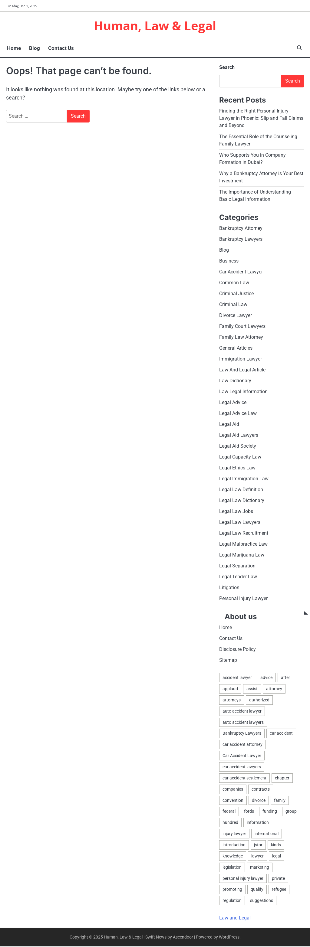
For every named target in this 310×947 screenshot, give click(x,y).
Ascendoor (183, 937)
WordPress (229, 937)
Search (227, 68)
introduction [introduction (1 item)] (234, 845)
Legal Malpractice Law (243, 544)
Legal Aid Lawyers (238, 436)
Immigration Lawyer (240, 359)
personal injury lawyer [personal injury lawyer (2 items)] (243, 879)
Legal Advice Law (238, 414)
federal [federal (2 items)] (229, 811)
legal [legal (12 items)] (276, 856)
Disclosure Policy (237, 650)
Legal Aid (229, 425)
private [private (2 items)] (278, 879)
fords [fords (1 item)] (249, 811)
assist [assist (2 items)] (252, 689)
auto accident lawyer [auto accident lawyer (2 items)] (242, 711)
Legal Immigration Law (244, 479)
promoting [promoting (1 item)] (232, 889)
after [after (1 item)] (285, 678)
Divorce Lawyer (235, 316)
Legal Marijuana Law (241, 555)
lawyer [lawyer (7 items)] (257, 856)
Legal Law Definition (241, 490)
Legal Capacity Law (240, 457)
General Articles (235, 348)
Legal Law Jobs (236, 512)
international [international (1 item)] (267, 834)
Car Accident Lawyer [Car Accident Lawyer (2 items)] (242, 756)
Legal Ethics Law (237, 468)
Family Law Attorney (241, 338)
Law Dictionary (235, 381)
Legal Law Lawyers (239, 523)
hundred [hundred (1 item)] (230, 823)
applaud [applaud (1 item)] (230, 689)
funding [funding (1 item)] (269, 811)
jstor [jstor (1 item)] (258, 845)
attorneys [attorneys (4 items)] (232, 700)
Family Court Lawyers (242, 327)
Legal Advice (232, 403)
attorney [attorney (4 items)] (274, 689)
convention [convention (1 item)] (233, 800)
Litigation (229, 588)
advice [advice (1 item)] (266, 678)
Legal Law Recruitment (243, 534)
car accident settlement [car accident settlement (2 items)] (244, 778)
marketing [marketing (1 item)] (259, 867)
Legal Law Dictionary (241, 501)
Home (13, 48)
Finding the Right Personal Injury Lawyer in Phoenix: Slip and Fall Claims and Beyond (261, 119)
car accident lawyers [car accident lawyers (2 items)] (242, 767)
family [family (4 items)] (279, 800)
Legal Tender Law (238, 577)
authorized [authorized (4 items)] (259, 700)
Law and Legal (235, 918)
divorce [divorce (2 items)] (258, 800)
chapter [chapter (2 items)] (282, 778)
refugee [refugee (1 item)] (279, 889)
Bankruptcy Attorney (240, 229)
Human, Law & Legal (155, 26)
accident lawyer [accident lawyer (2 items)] (237, 678)
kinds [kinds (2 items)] (276, 845)
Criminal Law (233, 305)
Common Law (234, 283)
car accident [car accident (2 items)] (281, 733)
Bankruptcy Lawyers (240, 240)
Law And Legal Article (242, 370)
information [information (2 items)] (258, 823)
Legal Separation (237, 566)
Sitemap (228, 661)
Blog (33, 48)
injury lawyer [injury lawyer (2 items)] (234, 834)
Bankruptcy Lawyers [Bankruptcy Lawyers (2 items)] (242, 733)
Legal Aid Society (237, 446)
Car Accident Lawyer (241, 272)
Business (229, 261)
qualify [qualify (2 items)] (257, 889)
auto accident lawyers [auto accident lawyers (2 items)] (243, 722)
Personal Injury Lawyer (243, 599)
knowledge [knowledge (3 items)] (233, 856)
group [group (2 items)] (291, 811)
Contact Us (59, 48)
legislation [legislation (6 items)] (232, 867)
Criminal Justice (236, 294)
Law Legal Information (243, 392)
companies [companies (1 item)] (233, 789)
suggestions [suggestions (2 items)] (261, 901)
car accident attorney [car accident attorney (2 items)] (242, 745)
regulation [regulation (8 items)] (232, 901)
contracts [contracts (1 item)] (261, 789)
